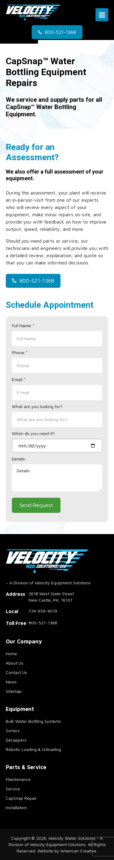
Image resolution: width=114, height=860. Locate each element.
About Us (14, 663)
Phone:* (20, 352)
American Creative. (78, 850)
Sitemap (14, 691)
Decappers (16, 739)
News (11, 681)
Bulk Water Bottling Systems (33, 721)
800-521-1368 (60, 32)
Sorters (13, 730)
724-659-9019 (43, 610)
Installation (16, 807)
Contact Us (16, 672)
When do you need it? (33, 433)
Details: (19, 458)
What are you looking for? (37, 406)
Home (11, 653)
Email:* (19, 379)
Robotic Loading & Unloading (33, 749)
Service (13, 788)
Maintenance (18, 779)
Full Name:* (23, 325)
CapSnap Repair (21, 798)
